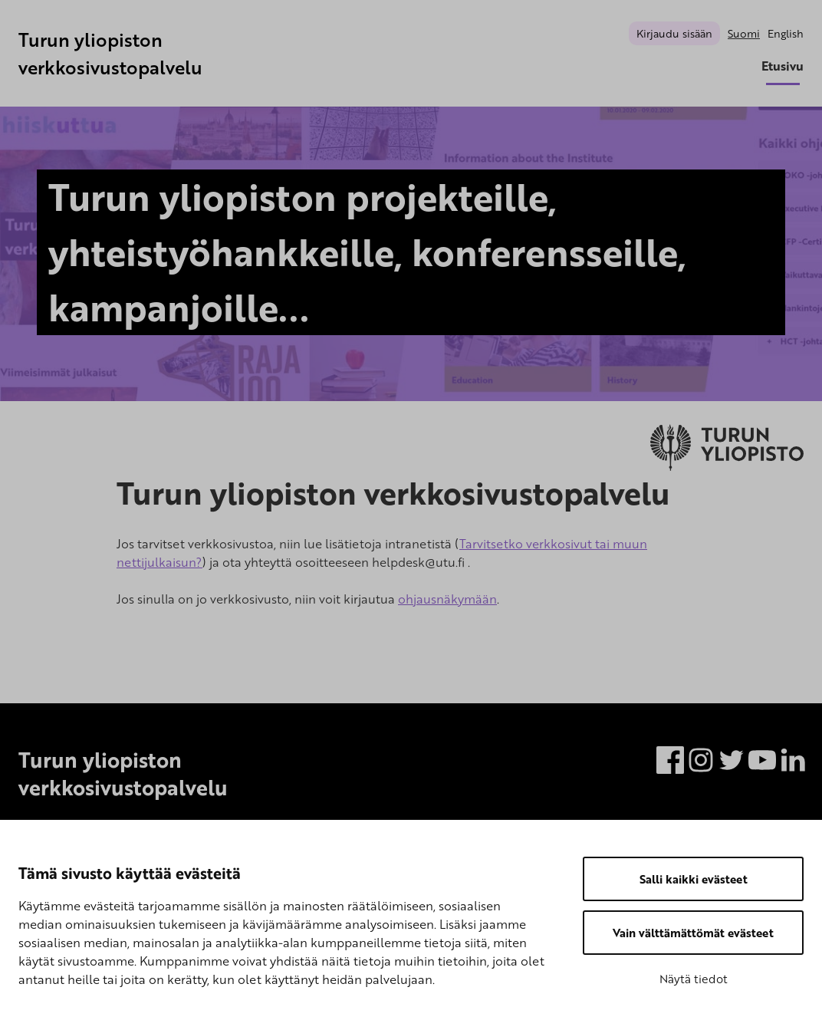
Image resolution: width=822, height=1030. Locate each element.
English (786, 33)
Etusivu (782, 66)
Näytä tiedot (693, 978)
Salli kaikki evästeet (694, 878)
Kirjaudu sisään (674, 33)
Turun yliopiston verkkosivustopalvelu (110, 53)
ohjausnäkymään (447, 599)
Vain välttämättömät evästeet (693, 932)
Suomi (744, 33)
